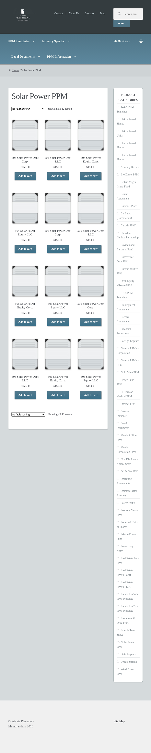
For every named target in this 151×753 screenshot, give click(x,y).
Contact (58, 13)
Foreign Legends (130, 341)
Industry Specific (53, 41)
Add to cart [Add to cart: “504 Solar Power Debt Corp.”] (25, 175)
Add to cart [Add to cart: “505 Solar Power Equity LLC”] (58, 321)
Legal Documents (23, 56)
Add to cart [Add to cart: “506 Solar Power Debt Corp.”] (91, 321)
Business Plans (129, 206)
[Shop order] (28, 109)
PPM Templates (18, 41)
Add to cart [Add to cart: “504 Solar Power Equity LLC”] (25, 248)
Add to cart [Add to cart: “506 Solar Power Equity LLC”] (91, 395)
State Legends (128, 654)
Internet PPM (128, 403)
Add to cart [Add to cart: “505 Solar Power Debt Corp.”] (58, 248)
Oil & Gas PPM (129, 471)
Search (121, 23)
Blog (102, 13)
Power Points (128, 502)
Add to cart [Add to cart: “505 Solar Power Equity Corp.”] (25, 321)
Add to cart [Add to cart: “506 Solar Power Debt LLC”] (25, 395)
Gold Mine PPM (130, 372)
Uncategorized (129, 661)
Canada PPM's (129, 225)
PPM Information (59, 56)
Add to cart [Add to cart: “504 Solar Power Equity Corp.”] (91, 175)
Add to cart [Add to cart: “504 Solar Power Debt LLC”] (58, 175)
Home (15, 70)
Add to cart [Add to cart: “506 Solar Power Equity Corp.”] (58, 395)
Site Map (119, 721)
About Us (73, 13)
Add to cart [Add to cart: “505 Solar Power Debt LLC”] (91, 248)
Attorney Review (130, 167)
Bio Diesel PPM (130, 174)
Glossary (89, 13)
